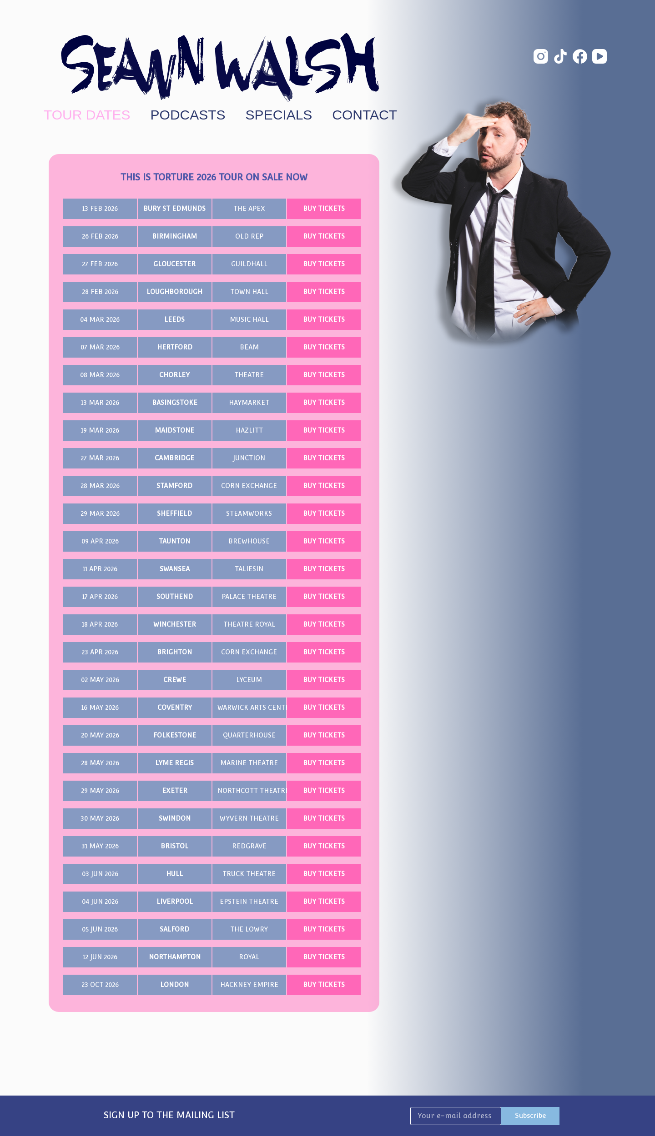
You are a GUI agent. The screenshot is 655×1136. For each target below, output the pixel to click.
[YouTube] (599, 56)
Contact (364, 115)
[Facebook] (580, 56)
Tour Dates (87, 115)
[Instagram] (541, 56)
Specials (279, 115)
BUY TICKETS (324, 208)
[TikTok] (560, 56)
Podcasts (188, 115)
